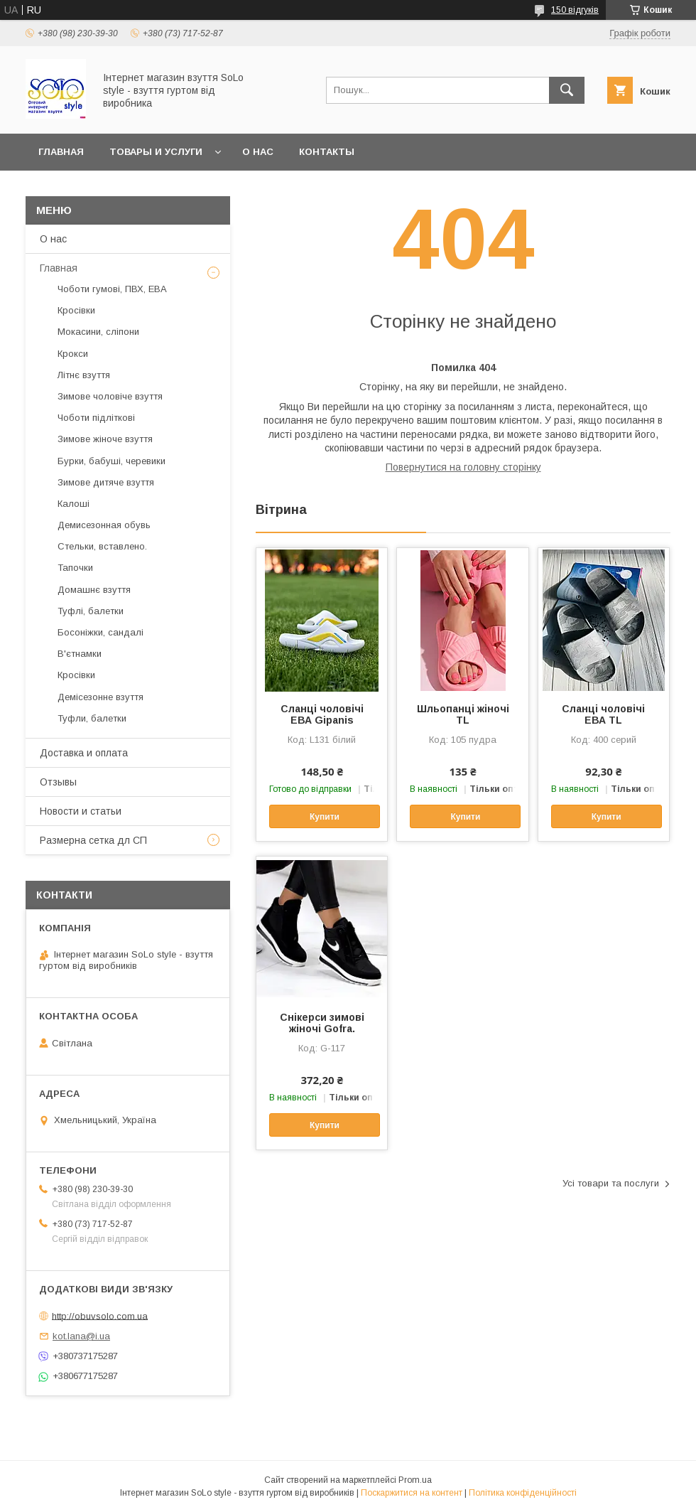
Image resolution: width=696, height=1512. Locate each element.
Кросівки (76, 310)
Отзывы (58, 782)
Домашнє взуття (94, 589)
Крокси (73, 353)
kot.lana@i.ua (81, 1336)
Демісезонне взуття (100, 697)
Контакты (326, 151)
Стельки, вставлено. (102, 546)
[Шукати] (566, 90)
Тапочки (75, 567)
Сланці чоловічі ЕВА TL (603, 714)
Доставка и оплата (84, 752)
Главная (61, 151)
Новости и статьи (80, 811)
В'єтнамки (80, 653)
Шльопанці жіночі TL (463, 714)
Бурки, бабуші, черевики (111, 461)
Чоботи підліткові (96, 417)
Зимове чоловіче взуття (110, 396)
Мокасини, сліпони (98, 331)
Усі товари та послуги (610, 1183)
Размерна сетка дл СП (93, 840)
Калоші (73, 503)
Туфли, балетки (92, 718)
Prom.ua (415, 1480)
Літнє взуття (84, 375)
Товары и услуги (155, 151)
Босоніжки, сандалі (100, 632)
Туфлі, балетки (91, 611)
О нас (257, 151)
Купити (324, 817)
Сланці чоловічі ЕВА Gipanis (322, 714)
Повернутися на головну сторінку (463, 467)
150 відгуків (575, 10)
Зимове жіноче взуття (105, 439)
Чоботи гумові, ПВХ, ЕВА (112, 289)
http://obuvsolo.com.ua (100, 1315)
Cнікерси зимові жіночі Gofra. (322, 1023)
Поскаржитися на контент (411, 1493)
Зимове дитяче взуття (106, 482)
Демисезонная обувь (104, 525)
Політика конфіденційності (523, 1493)
